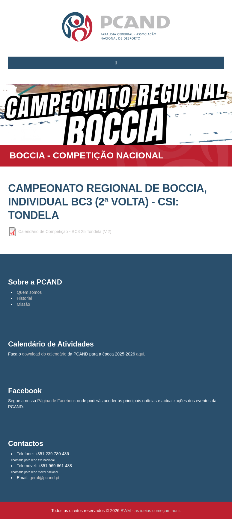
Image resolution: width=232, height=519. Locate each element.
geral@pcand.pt (44, 477)
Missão (23, 304)
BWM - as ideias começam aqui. (150, 510)
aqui (140, 354)
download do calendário (44, 354)
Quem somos (29, 292)
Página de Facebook (56, 400)
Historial (24, 298)
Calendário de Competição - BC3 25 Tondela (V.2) (65, 231)
